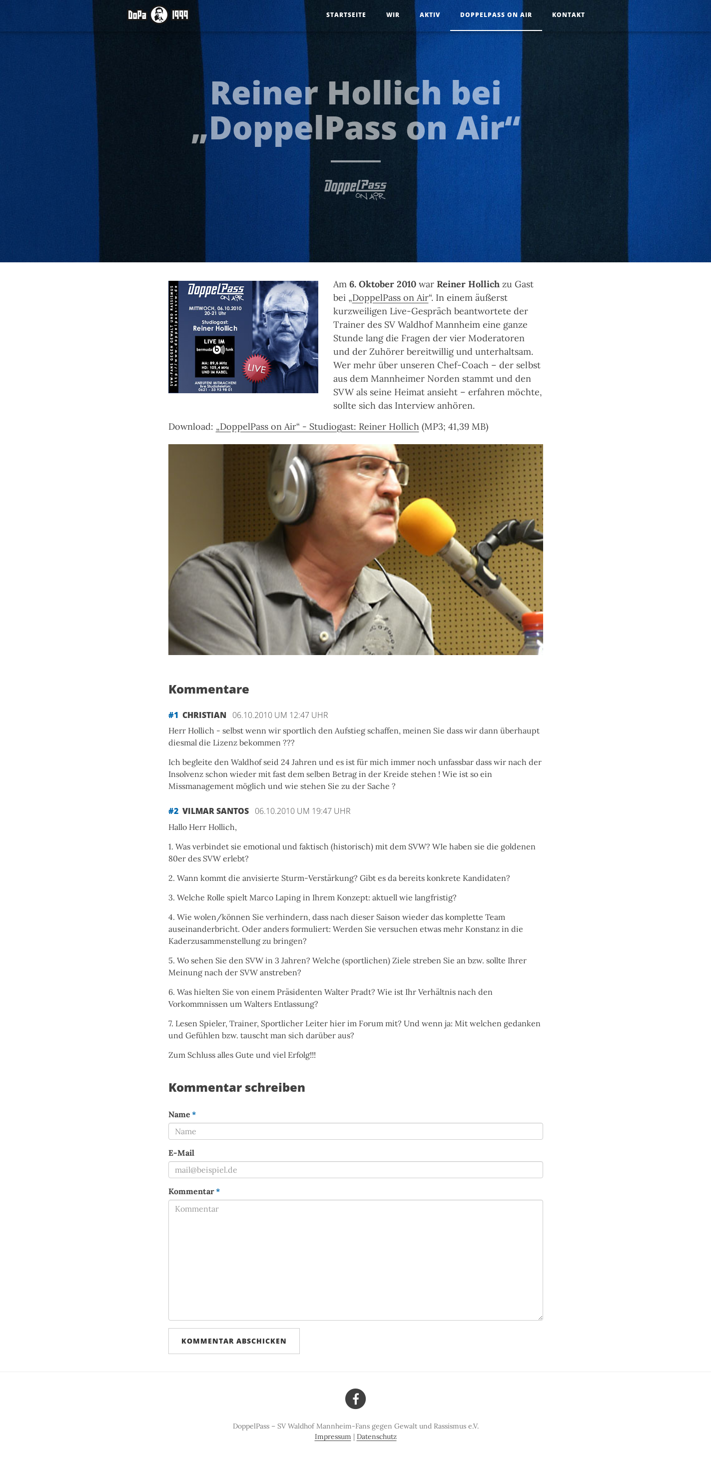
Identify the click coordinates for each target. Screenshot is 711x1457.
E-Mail (181, 1153)
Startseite (346, 14)
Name (182, 1114)
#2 (173, 810)
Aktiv (430, 14)
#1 (173, 715)
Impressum (333, 1436)
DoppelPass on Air (496, 14)
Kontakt (568, 14)
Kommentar (194, 1191)
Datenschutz (377, 1436)
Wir (393, 14)
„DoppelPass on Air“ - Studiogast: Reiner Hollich (317, 426)
